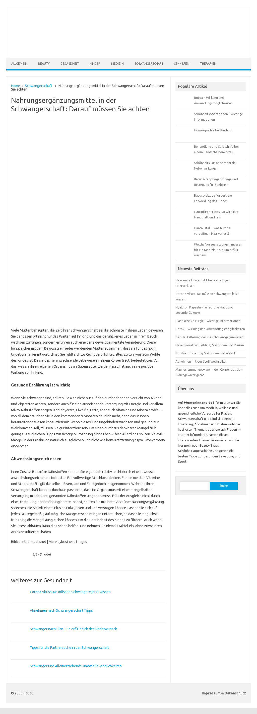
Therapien (208, 63)
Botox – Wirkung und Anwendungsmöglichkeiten (210, 329)
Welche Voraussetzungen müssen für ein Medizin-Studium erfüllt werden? (218, 250)
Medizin (117, 63)
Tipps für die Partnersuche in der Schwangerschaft (69, 648)
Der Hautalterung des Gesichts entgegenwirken (209, 337)
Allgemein (19, 63)
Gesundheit (69, 63)
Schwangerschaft (149, 63)
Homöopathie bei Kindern (213, 130)
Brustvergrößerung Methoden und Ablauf (205, 353)
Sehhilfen (181, 63)
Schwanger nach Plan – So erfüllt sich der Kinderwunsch (73, 629)
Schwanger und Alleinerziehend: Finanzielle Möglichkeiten (76, 666)
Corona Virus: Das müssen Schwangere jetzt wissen (70, 592)
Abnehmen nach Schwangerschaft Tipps (61, 610)
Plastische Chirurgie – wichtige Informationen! (208, 321)
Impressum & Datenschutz (224, 693)
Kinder (95, 63)
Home (15, 86)
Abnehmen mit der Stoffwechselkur (201, 361)
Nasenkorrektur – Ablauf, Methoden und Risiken (209, 345)
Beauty (44, 63)
